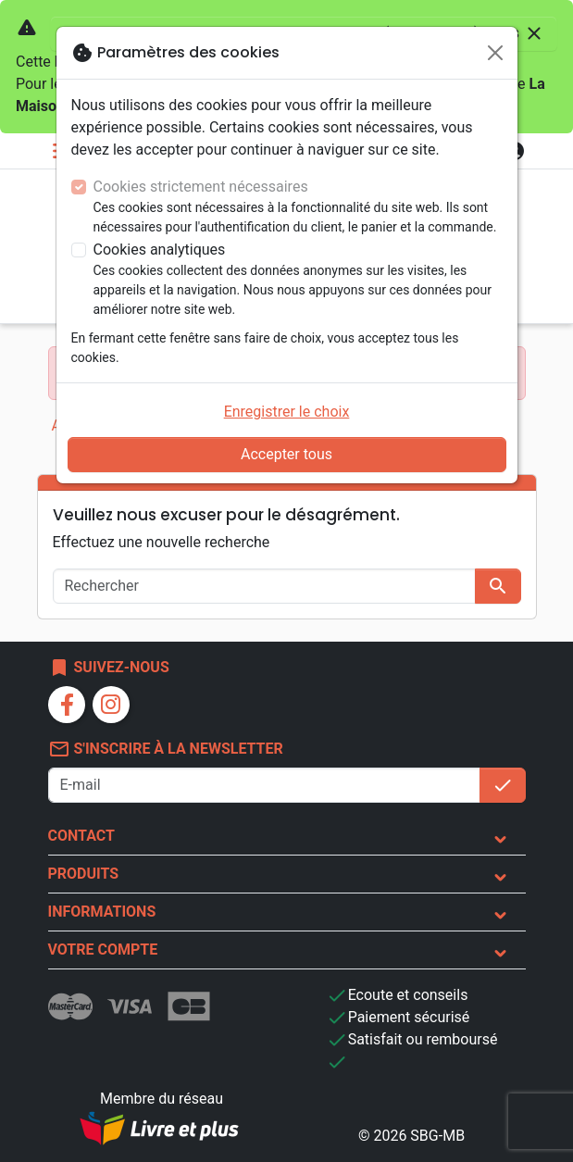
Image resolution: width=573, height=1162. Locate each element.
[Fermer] (495, 53)
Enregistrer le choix (287, 411)
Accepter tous (286, 454)
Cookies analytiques (159, 249)
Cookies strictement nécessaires (200, 186)
